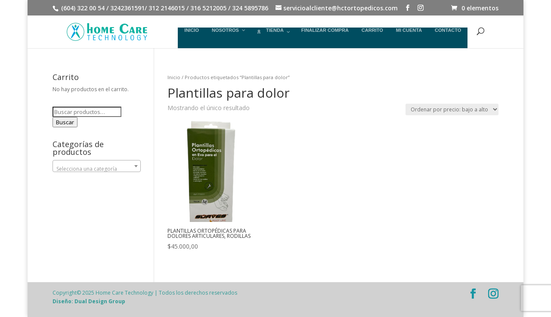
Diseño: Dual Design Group (89, 301)
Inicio (173, 77)
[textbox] (97, 169)
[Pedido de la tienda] (452, 109)
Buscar (65, 122)
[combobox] (97, 166)
